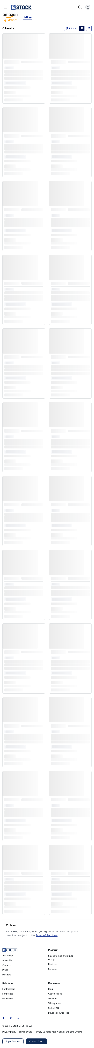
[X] (11, 1018)
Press (5, 969)
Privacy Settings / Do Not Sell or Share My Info (58, 1031)
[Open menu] (5, 7)
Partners (6, 974)
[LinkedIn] (18, 1018)
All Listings (7, 955)
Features (52, 964)
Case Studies (55, 993)
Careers (6, 965)
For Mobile (7, 998)
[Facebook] (3, 1018)
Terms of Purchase (47, 935)
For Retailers (8, 989)
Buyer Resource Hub (58, 1012)
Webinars (53, 998)
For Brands (7, 993)
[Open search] (80, 7)
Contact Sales (36, 1041)
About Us (7, 960)
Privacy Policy (9, 1031)
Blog (50, 989)
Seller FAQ (53, 1008)
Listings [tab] (27, 17)
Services (52, 969)
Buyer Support (13, 1041)
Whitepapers (54, 1003)
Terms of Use (25, 1031)
